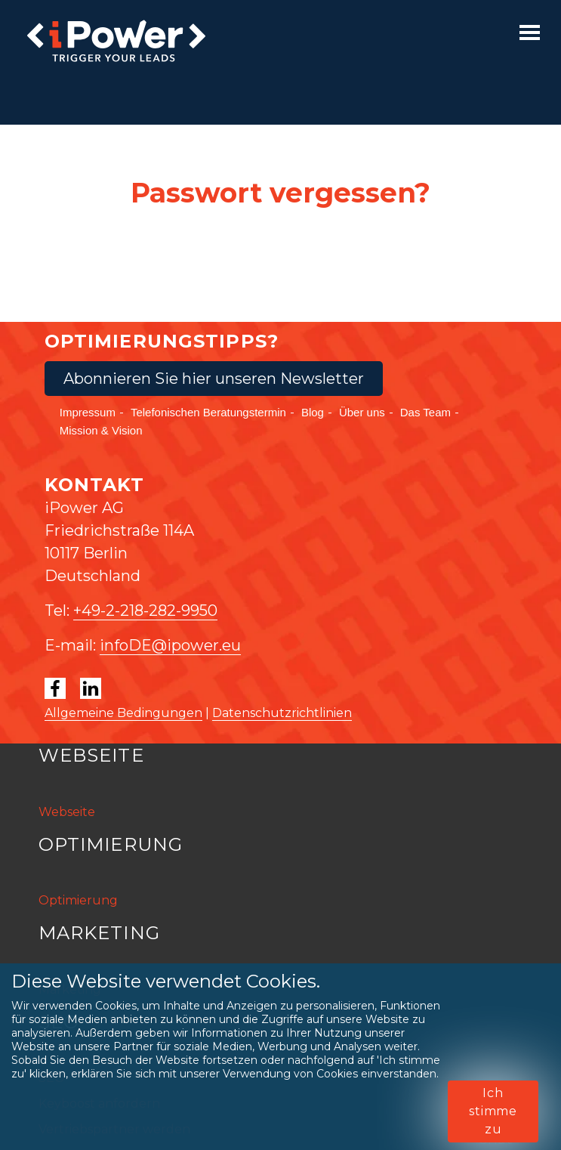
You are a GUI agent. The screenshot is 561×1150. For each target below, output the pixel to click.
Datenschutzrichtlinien (282, 713)
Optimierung (78, 900)
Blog (312, 412)
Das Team (425, 412)
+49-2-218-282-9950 (145, 610)
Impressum (88, 412)
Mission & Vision (101, 430)
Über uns (362, 412)
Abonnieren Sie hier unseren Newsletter (213, 378)
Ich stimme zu (493, 1111)
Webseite (67, 812)
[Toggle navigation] (530, 32)
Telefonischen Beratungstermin (208, 412)
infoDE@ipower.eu (170, 645)
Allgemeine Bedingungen (123, 713)
